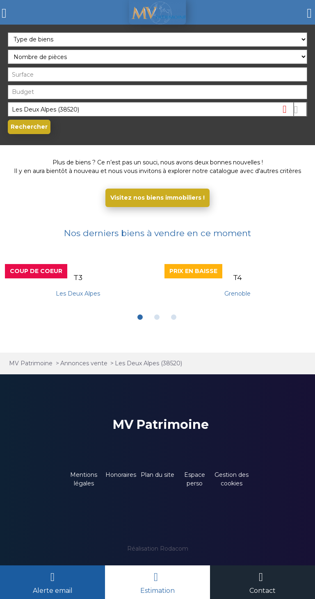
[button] (140, 317)
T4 (237, 277)
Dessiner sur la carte (300, 109)
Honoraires (120, 474)
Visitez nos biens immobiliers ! (157, 197)
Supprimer (288, 109)
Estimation (157, 590)
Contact (262, 590)
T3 (77, 277)
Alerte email (53, 590)
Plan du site (157, 474)
